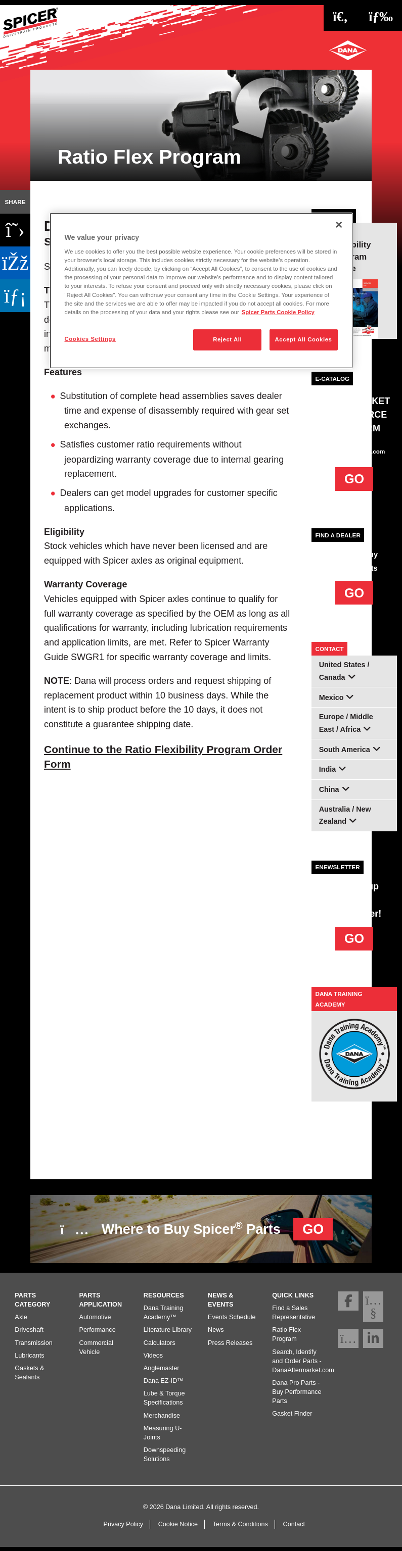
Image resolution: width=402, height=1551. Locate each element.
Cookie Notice (178, 1527)
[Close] (339, 224)
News (216, 1333)
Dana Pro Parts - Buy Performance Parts (296, 1395)
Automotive (95, 1321)
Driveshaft (29, 1333)
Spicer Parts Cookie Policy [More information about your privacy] (278, 312)
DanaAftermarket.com (354, 451)
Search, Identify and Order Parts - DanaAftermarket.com (303, 1364)
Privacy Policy (123, 1527)
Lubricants (29, 1359)
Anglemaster (162, 1372)
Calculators (159, 1346)
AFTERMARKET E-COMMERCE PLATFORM (355, 414)
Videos (153, 1359)
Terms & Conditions (240, 1527)
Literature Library (168, 1333)
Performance (97, 1333)
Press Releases (230, 1346)
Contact (294, 1527)
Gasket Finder (292, 1417)
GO (354, 479)
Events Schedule (232, 1321)
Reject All (227, 339)
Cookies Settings (90, 339)
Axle (21, 1321)
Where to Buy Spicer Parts (196, 1227)
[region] (201, 290)
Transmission (33, 1346)
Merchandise (162, 1419)
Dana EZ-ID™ (164, 1384)
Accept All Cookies (303, 339)
